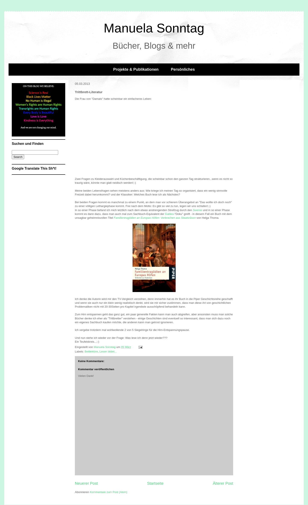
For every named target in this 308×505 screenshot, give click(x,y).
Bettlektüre (91, 351)
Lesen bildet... (108, 351)
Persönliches (183, 69)
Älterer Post (223, 483)
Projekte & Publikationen (135, 69)
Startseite (155, 483)
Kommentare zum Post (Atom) (108, 492)
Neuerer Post (86, 483)
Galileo (169, 214)
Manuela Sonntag (154, 28)
